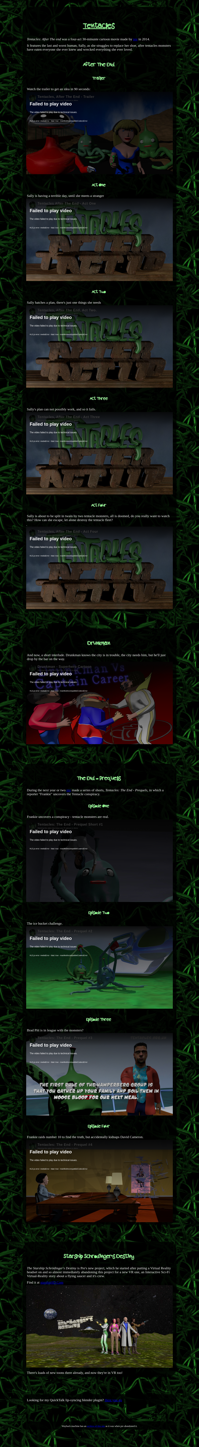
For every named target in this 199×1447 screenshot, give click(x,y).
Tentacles (98, 27)
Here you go (113, 1400)
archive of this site (96, 1426)
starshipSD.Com (51, 1282)
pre (135, 39)
